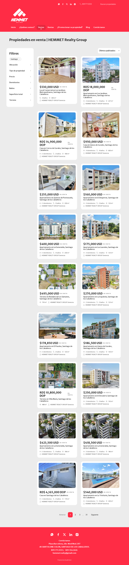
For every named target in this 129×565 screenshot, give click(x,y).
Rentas (51, 27)
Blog (88, 27)
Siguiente (94, 515)
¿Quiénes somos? (27, 27)
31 (87, 515)
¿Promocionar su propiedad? (70, 27)
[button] (20, 65)
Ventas (41, 27)
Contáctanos (99, 27)
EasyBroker (68, 560)
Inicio (13, 27)
